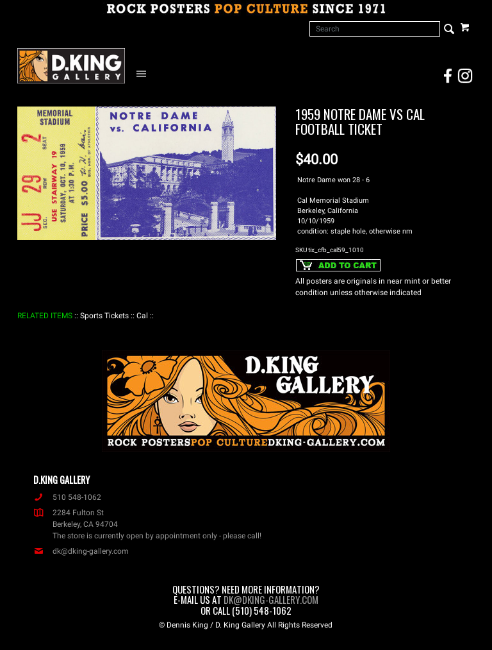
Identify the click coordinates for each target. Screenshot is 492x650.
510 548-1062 (67, 497)
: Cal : (142, 315)
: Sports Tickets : (104, 315)
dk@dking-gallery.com (81, 551)
